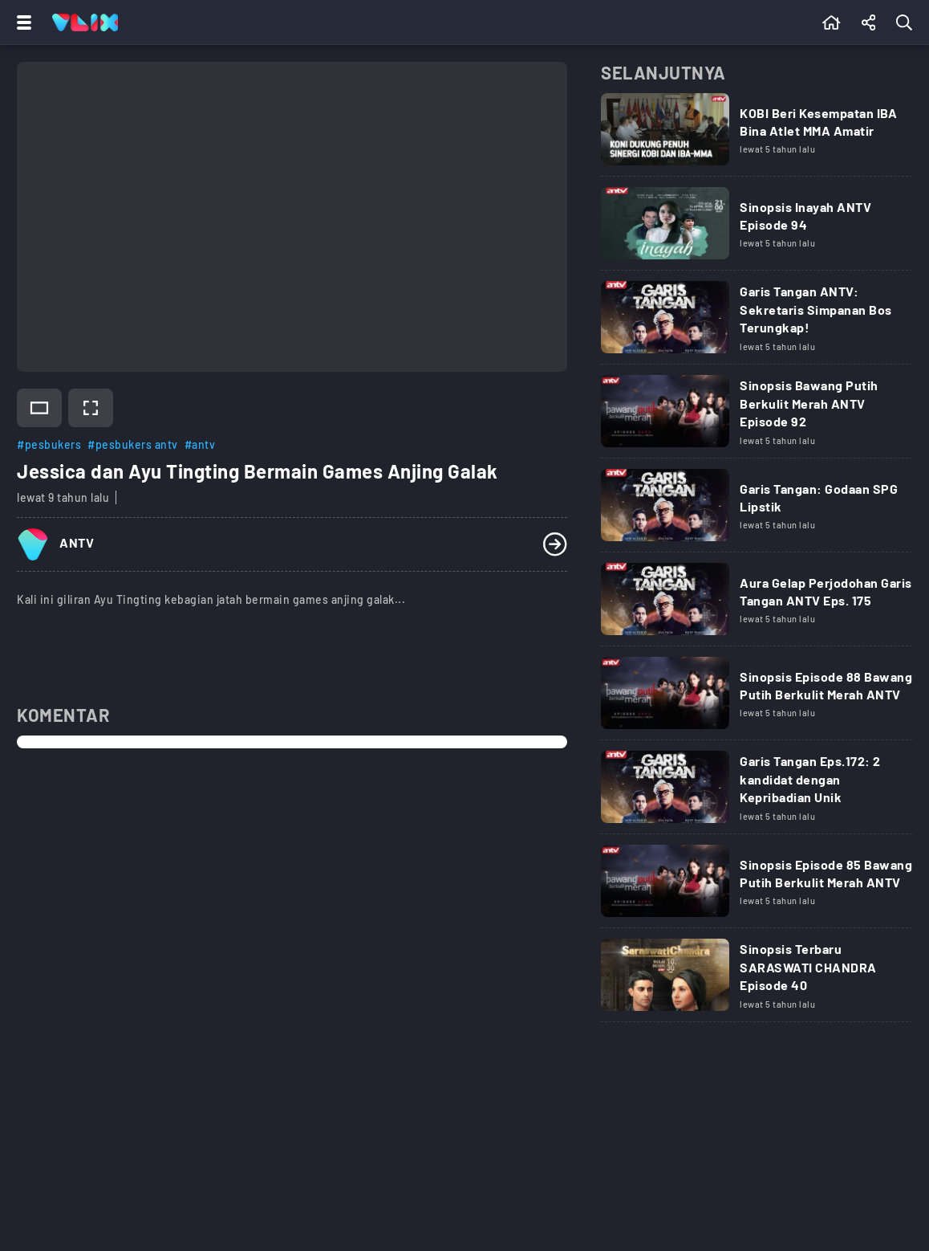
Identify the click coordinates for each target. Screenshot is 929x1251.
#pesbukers (49, 444)
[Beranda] (831, 22)
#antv (200, 444)
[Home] (85, 22)
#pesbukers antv (132, 444)
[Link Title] (756, 135)
